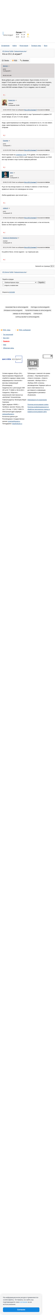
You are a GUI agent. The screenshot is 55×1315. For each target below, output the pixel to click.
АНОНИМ (12, 292)
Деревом (24, 60)
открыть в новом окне (10, 285)
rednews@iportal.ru (8, 414)
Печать (5, 60)
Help (4, 345)
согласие (23, 1302)
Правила (6, 341)
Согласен (21, 1310)
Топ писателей (8, 334)
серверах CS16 (21, 155)
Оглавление (5, 45)
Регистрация (24, 45)
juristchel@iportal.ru (14, 421)
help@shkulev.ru (17, 423)
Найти (14, 45)
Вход (45, 45)
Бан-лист (6, 338)
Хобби (11, 51)
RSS (14, 60)
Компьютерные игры (20, 51)
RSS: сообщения (25, 330)
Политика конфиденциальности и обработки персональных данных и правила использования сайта (39, 409)
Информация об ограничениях (37, 400)
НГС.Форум (5, 51)
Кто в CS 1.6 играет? (30, 110)
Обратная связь (8, 348)
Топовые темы (36, 45)
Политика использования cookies (38, 404)
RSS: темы (6, 330)
